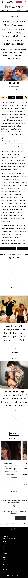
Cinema (23, 10)
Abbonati (19, 2)
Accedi (8, 518)
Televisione (17, 10)
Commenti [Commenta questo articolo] (14, 89)
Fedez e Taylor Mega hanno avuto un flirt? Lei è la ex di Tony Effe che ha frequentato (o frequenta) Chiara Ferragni (14, 398)
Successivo (14, 352)
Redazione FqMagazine (11, 482)
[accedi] (25, 2)
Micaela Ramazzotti (8, 249)
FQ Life (11, 10)
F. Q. (14, 62)
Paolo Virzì (22, 249)
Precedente (14, 287)
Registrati (20, 518)
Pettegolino (14, 17)
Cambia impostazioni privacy (10, 538)
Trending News (5, 10)
